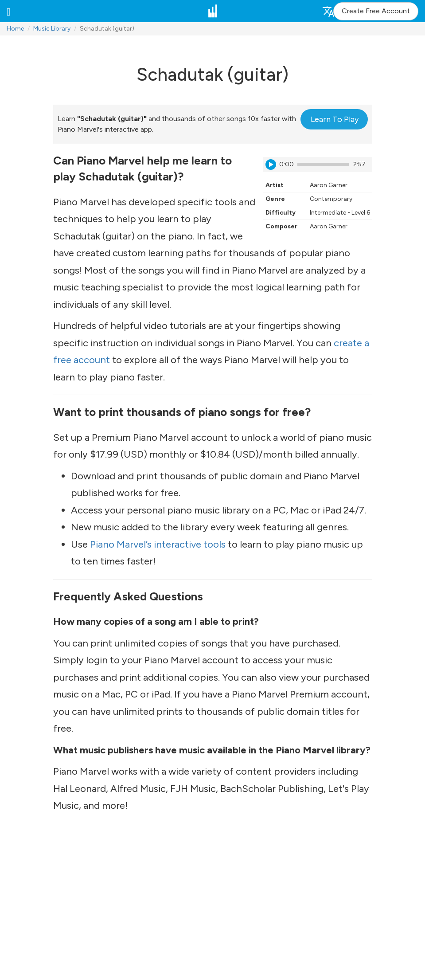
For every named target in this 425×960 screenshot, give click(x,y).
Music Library (51, 28)
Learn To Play (335, 119)
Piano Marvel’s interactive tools (158, 544)
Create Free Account (376, 11)
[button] (8, 11)
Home (15, 28)
